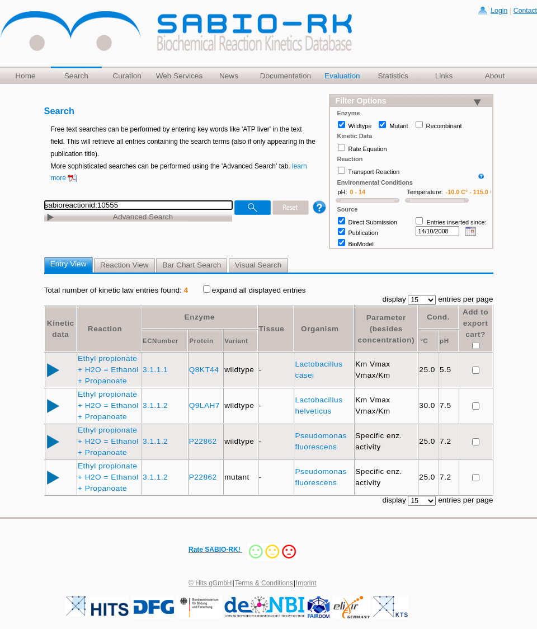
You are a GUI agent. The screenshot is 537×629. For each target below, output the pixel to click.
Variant (236, 340)
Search (76, 76)
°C (424, 340)
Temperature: (425, 192)
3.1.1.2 (156, 405)
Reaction (105, 329)
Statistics (393, 76)
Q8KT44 (205, 369)
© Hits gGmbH (210, 583)
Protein (201, 340)
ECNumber (160, 340)
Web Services (179, 76)
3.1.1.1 (156, 369)
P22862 (204, 441)
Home (25, 76)
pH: (342, 192)
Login (499, 11)
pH (444, 340)
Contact (525, 11)
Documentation (285, 76)
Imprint (306, 583)
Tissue (272, 329)
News (228, 76)
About (495, 76)
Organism (319, 329)
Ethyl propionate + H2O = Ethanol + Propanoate (108, 369)
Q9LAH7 (205, 405)
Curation (126, 76)
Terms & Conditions (264, 583)
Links (444, 76)
